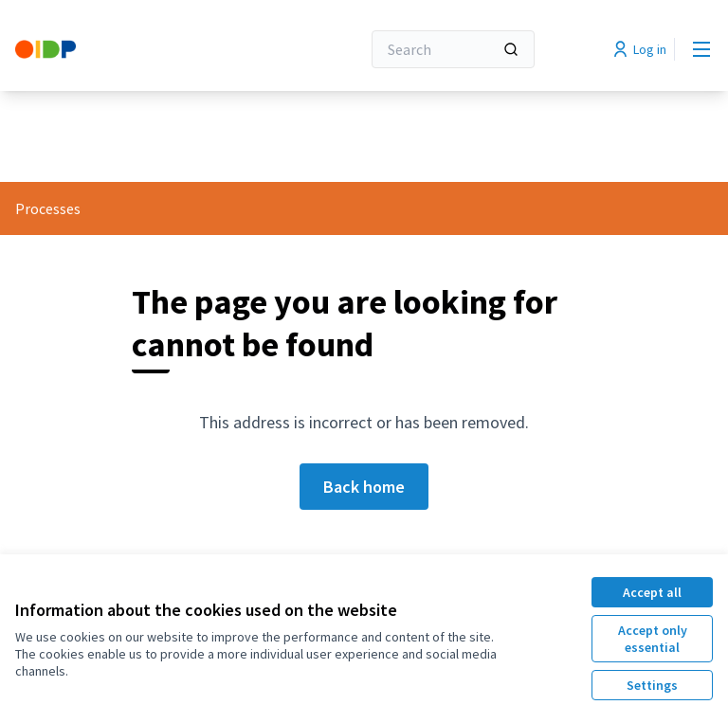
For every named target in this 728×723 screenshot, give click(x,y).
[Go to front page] (141, 49)
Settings (652, 685)
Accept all (652, 592)
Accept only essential (652, 639)
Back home (364, 486)
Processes (48, 208)
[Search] (453, 49)
